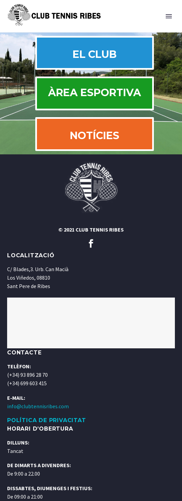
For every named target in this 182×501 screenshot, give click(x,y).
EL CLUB (95, 54)
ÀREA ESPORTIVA (94, 93)
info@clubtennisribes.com (38, 406)
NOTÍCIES (94, 135)
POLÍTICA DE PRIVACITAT (46, 420)
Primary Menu (169, 16)
